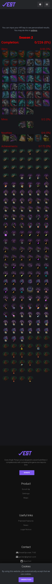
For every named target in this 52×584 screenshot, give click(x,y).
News (26, 525)
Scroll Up (26, 489)
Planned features (26, 521)
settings (34, 30)
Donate (27, 472)
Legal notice (26, 529)
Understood (26, 580)
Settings (26, 493)
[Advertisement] (26, 16)
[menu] (47, 4)
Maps (26, 498)
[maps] (9, 4)
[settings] (40, 4)
